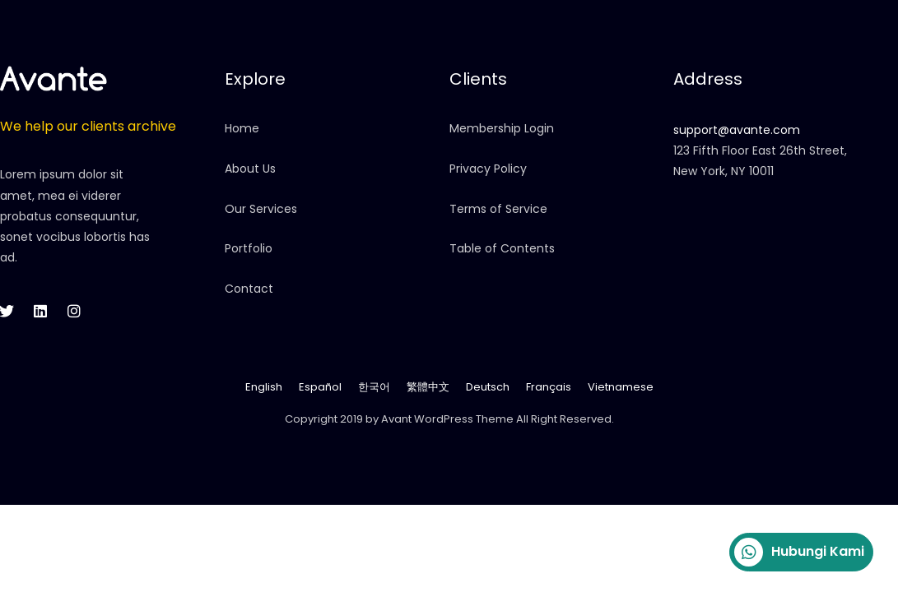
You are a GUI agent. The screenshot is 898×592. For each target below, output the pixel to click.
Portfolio (248, 248)
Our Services (261, 209)
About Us (250, 168)
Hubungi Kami (799, 552)
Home (242, 128)
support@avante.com (736, 130)
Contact (249, 288)
